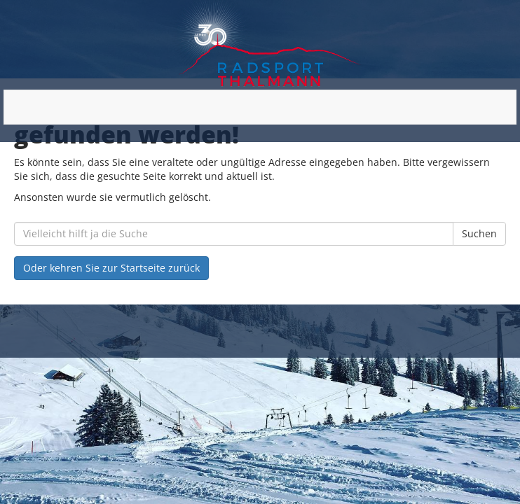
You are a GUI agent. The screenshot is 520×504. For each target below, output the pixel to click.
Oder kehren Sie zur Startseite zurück (111, 267)
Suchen (479, 233)
